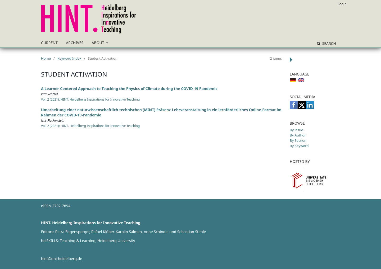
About (98, 42)
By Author (298, 135)
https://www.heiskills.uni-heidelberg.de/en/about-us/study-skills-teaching (104, 249)
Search (328, 43)
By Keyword (299, 145)
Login (342, 4)
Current (49, 42)
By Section (298, 140)
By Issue (296, 130)
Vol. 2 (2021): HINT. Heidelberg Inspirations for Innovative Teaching (90, 99)
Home (46, 58)
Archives (74, 42)
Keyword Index (69, 58)
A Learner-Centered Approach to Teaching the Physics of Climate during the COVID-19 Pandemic (129, 88)
